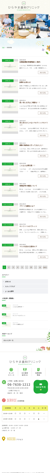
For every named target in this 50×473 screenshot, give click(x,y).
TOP (3, 47)
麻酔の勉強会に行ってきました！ (31, 145)
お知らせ (8, 281)
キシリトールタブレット (28, 226)
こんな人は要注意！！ (27, 165)
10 (31, 267)
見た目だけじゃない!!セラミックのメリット (33, 124)
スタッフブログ (10, 286)
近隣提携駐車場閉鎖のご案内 (29, 62)
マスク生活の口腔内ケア (28, 246)
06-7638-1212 (18, 384)
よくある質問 (9, 291)
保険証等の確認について (28, 186)
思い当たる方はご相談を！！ (29, 102)
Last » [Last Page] (45, 267)
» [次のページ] (40, 267)
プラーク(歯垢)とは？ (27, 206)
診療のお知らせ (25, 82)
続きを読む (43, 72)
